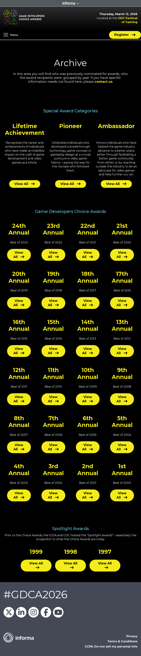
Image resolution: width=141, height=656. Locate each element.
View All (21, 184)
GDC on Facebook (46, 612)
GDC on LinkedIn (21, 612)
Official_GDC (9, 612)
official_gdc (33, 612)
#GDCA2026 (35, 594)
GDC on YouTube (58, 612)
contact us (103, 82)
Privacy (131, 636)
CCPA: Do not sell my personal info (111, 646)
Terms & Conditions (122, 641)
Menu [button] (14, 35)
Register (121, 35)
